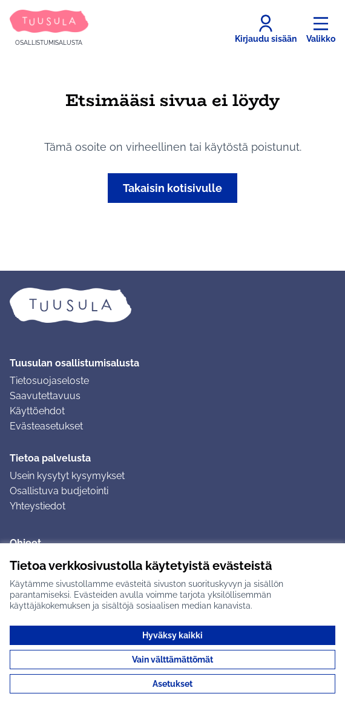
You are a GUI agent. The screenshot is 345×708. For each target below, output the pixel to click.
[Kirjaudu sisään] (266, 29)
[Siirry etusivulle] (49, 29)
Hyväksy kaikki (172, 635)
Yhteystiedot (37, 506)
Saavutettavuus (45, 396)
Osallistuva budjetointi (59, 491)
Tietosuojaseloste (49, 380)
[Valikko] (320, 29)
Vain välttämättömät (172, 659)
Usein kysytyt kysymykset (67, 475)
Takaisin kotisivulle (172, 188)
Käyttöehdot (37, 411)
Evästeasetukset (46, 426)
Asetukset (172, 684)
